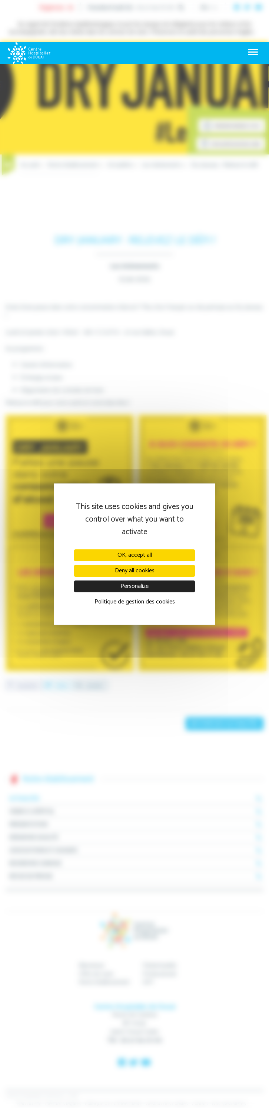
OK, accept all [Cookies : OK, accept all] (134, 555)
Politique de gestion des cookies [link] (134, 602)
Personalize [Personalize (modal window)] (134, 586)
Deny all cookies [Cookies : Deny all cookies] (135, 571)
